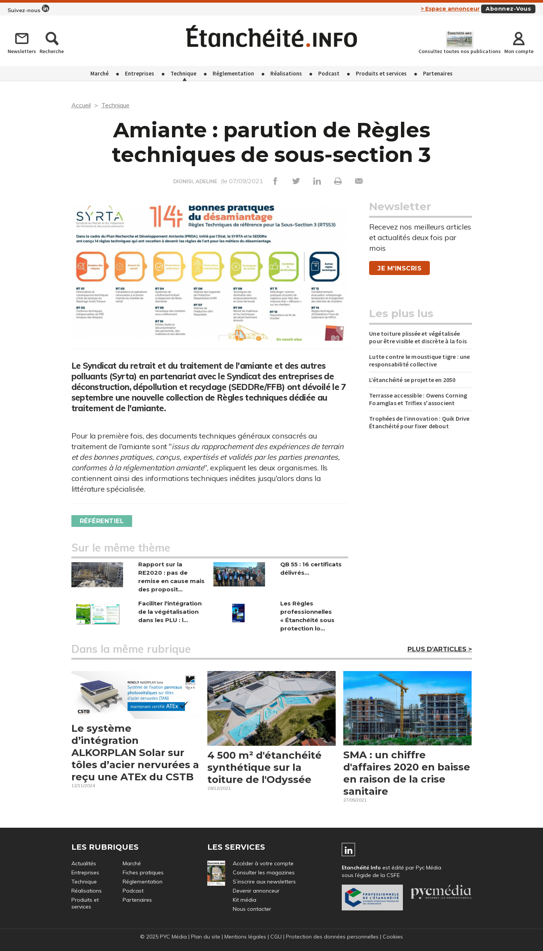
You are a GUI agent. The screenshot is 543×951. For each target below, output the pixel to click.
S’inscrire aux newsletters (264, 881)
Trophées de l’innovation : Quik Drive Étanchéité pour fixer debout (419, 422)
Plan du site (205, 936)
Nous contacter (252, 908)
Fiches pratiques (143, 872)
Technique (183, 73)
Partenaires (438, 73)
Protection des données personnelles (332, 936)
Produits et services (381, 73)
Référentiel (102, 521)
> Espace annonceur (450, 8)
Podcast (328, 73)
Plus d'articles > (439, 649)
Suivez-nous (28, 9)
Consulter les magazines (264, 872)
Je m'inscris (399, 268)
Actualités (83, 863)
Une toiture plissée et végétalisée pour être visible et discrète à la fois (418, 337)
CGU (276, 936)
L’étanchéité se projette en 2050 (412, 380)
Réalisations (286, 73)
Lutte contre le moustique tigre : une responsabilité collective (419, 360)
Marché (99, 73)
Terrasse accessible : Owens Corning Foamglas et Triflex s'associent (418, 399)
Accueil (81, 105)
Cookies (393, 936)
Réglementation (233, 73)
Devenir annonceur (256, 890)
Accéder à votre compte (263, 863)
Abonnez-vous (508, 8)
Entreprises (139, 73)
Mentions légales (245, 936)
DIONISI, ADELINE (195, 181)
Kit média (244, 899)
